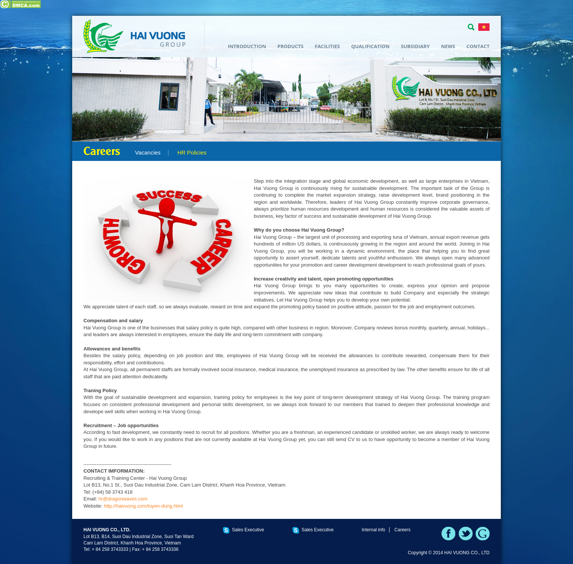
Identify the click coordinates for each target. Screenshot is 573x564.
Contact (478, 46)
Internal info (373, 529)
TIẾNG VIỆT (484, 27)
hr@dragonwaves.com (123, 499)
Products (290, 46)
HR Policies (192, 152)
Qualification (370, 46)
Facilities (327, 46)
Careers (402, 529)
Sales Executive (248, 529)
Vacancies (148, 152)
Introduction (247, 46)
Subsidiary (415, 46)
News (448, 46)
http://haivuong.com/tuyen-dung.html (143, 506)
